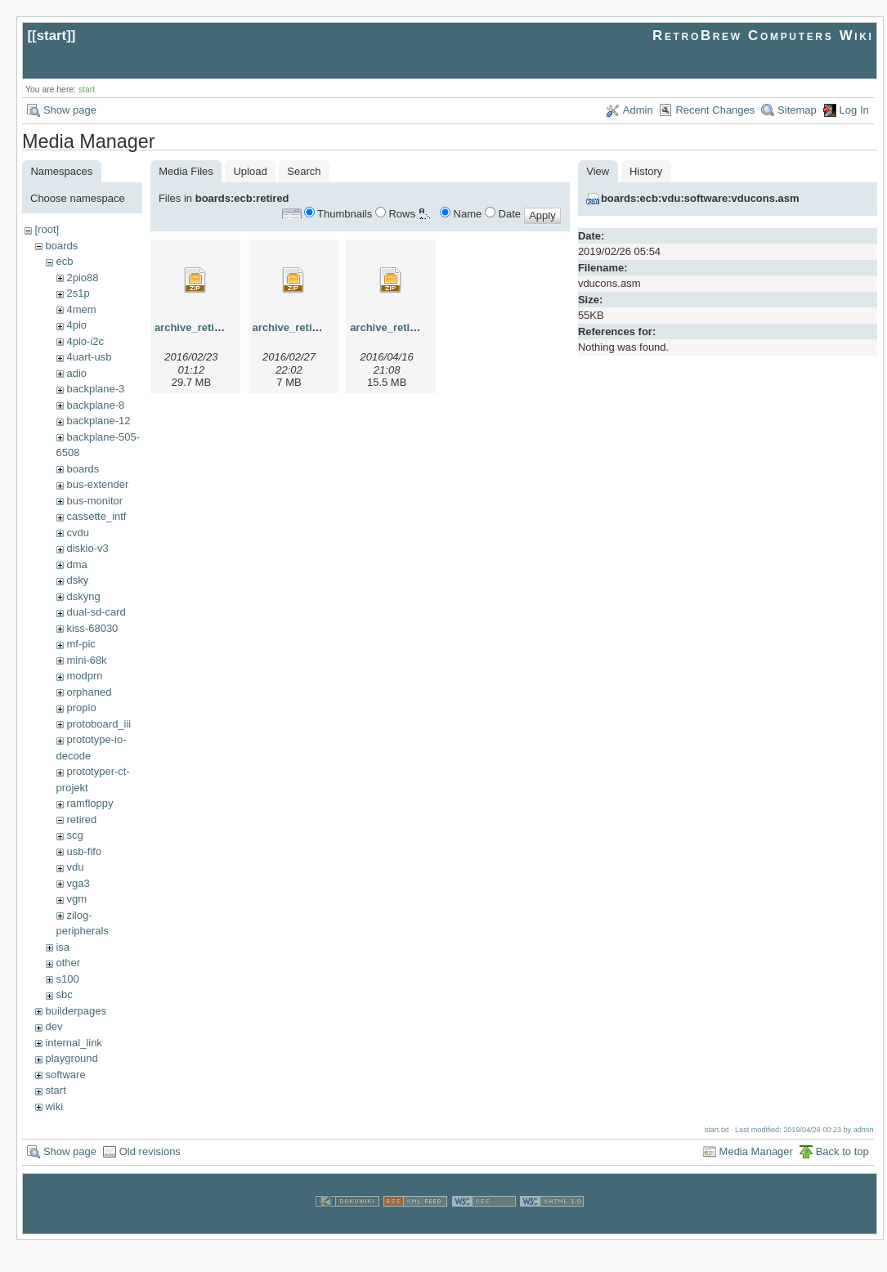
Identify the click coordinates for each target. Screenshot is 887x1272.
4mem (81, 309)
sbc (64, 994)
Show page (69, 110)
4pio (76, 325)
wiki (54, 1106)
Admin (638, 110)
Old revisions (150, 1151)
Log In (854, 110)
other (68, 962)
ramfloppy (89, 803)
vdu (74, 867)
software (65, 1074)
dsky (77, 580)
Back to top (842, 1151)
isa (62, 947)
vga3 (77, 883)
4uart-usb (88, 357)
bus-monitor (94, 501)
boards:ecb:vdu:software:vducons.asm (700, 198)
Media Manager (756, 1151)
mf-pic (80, 644)
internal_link (73, 1043)
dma (76, 564)
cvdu (77, 532)
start (52, 35)
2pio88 (82, 277)
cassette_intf (96, 516)
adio (76, 373)
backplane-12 (98, 420)
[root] (46, 229)
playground (71, 1058)
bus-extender (97, 484)
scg (74, 835)
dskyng (83, 596)
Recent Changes (715, 110)
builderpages (75, 1011)
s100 (67, 979)
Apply (542, 215)
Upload (250, 171)
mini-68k (86, 660)
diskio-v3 (87, 548)
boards (61, 246)
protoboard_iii (98, 724)
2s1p (77, 293)
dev (53, 1026)
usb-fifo (83, 851)
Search (303, 171)
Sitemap (797, 110)
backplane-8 (95, 405)
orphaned (88, 692)
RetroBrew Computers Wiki (763, 35)
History (645, 171)
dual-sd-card (95, 612)
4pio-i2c (85, 341)
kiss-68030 (92, 628)
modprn (84, 676)
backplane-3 (95, 389)
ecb (64, 261)
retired (81, 819)
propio (81, 707)
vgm (76, 899)
